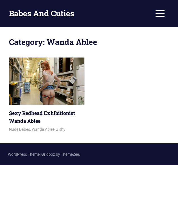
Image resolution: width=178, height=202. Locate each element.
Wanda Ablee (43, 129)
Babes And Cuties (41, 13)
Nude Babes (19, 129)
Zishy (60, 129)
